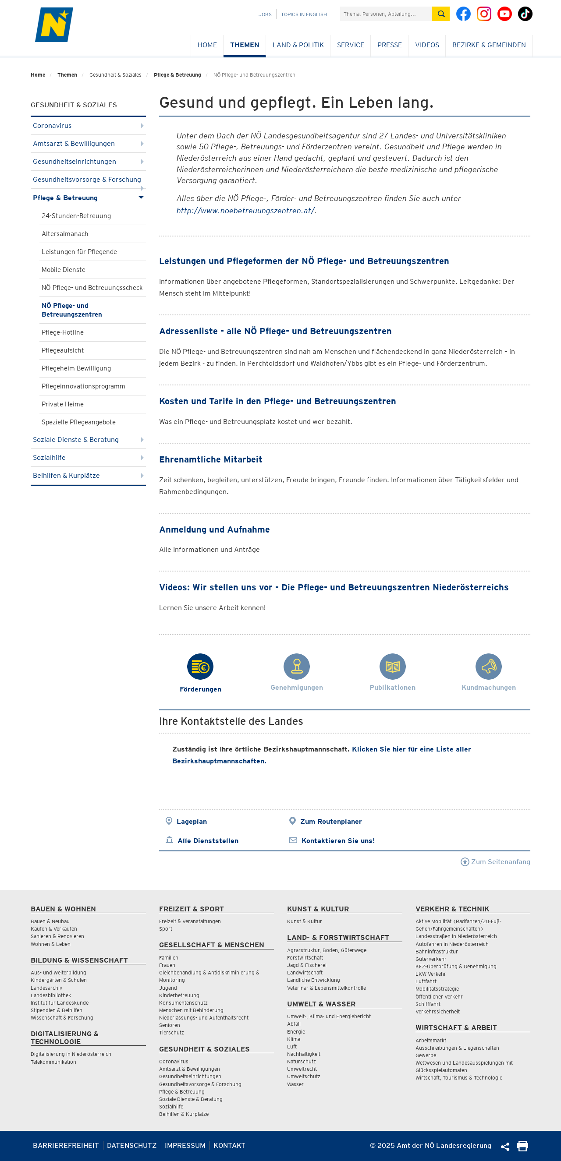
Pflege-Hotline (63, 332)
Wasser (295, 1084)
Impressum (185, 1145)
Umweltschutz (303, 1076)
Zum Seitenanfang (495, 862)
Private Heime (63, 404)
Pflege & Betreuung (177, 74)
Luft (292, 1046)
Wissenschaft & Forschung (62, 1017)
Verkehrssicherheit (437, 1011)
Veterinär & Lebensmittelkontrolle (326, 988)
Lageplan (192, 821)
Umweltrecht (302, 1069)
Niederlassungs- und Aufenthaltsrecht (204, 1017)
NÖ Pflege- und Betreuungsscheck (92, 288)
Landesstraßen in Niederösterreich (456, 936)
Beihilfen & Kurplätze (88, 475)
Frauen (167, 965)
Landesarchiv (46, 988)
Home (207, 45)
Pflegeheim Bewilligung (76, 368)
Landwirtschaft (305, 972)
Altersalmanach (65, 234)
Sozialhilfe (88, 457)
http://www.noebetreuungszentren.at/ (246, 210)
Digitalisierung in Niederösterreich (71, 1054)
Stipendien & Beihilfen (56, 1010)
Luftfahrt (426, 981)
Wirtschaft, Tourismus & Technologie (458, 1077)
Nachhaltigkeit (303, 1054)
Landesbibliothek (51, 995)
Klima (293, 1039)
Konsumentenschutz (183, 1002)
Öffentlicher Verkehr (439, 996)
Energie (296, 1031)
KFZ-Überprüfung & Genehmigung (456, 966)
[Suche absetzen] (441, 14)
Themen (244, 45)
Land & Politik (298, 45)
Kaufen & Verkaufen (54, 928)
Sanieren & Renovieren (57, 936)
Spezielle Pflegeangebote (79, 422)
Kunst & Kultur (304, 921)
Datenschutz (132, 1145)
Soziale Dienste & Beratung (88, 439)
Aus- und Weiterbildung (58, 972)
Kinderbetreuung (179, 995)
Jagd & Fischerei (307, 965)
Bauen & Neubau (50, 921)
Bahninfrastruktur (436, 951)
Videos (427, 45)
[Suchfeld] (386, 14)
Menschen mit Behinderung (191, 1010)
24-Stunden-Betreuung (76, 216)
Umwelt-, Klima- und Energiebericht (329, 1016)
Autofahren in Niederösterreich (452, 944)
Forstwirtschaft (305, 957)
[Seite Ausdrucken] (522, 1149)
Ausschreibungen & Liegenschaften (457, 1048)
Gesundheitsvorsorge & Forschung (88, 182)
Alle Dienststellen (208, 840)
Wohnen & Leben (51, 944)
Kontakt (229, 1145)
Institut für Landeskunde (60, 1002)
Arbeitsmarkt (430, 1040)
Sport (165, 928)
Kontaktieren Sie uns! (338, 840)
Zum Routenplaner (331, 821)
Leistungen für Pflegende (79, 252)
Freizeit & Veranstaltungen (190, 921)
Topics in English (304, 14)
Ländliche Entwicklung (313, 980)
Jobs (265, 14)
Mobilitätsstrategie (437, 988)
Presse (389, 45)
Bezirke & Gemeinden (489, 45)
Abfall (294, 1023)
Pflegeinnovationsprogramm (83, 386)
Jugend (168, 988)
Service (350, 45)
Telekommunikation (53, 1062)
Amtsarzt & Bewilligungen (88, 143)
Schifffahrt (427, 1004)
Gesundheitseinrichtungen (88, 161)
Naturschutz (301, 1061)
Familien (168, 957)
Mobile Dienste (63, 270)
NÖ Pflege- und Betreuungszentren (72, 310)
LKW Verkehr (430, 973)
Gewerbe (425, 1055)
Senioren (169, 1025)
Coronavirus (88, 125)
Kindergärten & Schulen (59, 980)
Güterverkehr (431, 959)
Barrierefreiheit (66, 1145)
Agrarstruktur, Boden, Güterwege (326, 950)
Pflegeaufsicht (63, 350)
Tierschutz (171, 1032)
